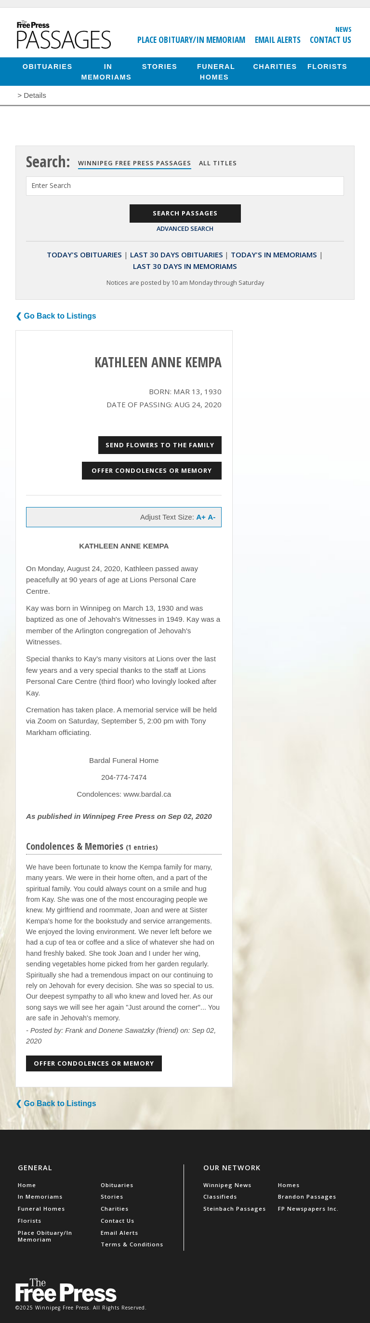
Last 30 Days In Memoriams (185, 266)
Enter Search (51, 185)
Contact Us (330, 39)
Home (27, 1185)
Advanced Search (185, 228)
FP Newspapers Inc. (308, 1208)
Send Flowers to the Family (160, 445)
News (343, 29)
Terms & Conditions (132, 1244)
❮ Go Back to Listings (55, 316)
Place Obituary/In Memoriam (191, 39)
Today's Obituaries (84, 254)
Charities (275, 66)
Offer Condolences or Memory (152, 470)
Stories (159, 66)
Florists (327, 66)
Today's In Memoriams (274, 254)
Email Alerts (278, 39)
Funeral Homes (216, 71)
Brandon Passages (307, 1196)
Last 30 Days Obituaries (176, 254)
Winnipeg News (227, 1185)
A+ (201, 517)
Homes (289, 1185)
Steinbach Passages (234, 1208)
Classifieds (220, 1196)
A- (211, 517)
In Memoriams (106, 71)
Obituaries (48, 66)
